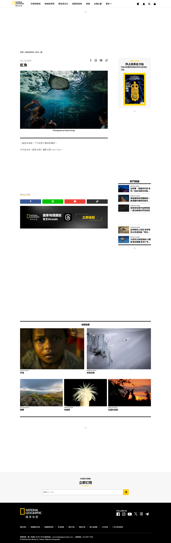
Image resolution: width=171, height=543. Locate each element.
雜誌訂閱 (82, 527)
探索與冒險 (77, 4)
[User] (144, 4)
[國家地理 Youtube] (130, 514)
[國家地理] (18, 6)
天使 (22, 373)
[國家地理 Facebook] (118, 514)
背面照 (67, 410)
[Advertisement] (85, 28)
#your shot (25, 194)
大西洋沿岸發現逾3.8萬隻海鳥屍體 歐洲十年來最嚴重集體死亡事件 (140, 242)
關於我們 (23, 527)
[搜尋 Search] (149, 4)
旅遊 (88, 4)
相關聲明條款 (48, 527)
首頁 (22, 52)
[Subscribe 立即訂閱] (126, 492)
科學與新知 (36, 4)
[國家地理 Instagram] (123, 514)
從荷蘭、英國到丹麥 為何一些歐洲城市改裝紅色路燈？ (140, 191)
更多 (109, 4)
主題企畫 (98, 4)
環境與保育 (49, 4)
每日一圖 (38, 52)
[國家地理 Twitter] (136, 514)
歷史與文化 (63, 4)
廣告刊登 (71, 527)
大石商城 (105, 527)
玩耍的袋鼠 (113, 410)
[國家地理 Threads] (141, 514)
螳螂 (22, 410)
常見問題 (61, 527)
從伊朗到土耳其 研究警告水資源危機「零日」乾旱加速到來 (140, 232)
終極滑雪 (91, 373)
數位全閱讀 (93, 527)
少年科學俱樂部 (117, 527)
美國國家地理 (35, 527)
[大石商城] (155, 4)
